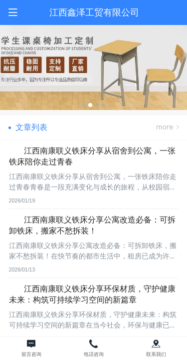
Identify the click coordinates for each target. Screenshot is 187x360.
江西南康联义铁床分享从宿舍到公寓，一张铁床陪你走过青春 (92, 156)
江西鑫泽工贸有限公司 (94, 13)
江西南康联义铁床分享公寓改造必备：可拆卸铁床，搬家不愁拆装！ (92, 224)
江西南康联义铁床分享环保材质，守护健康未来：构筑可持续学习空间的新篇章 (92, 294)
